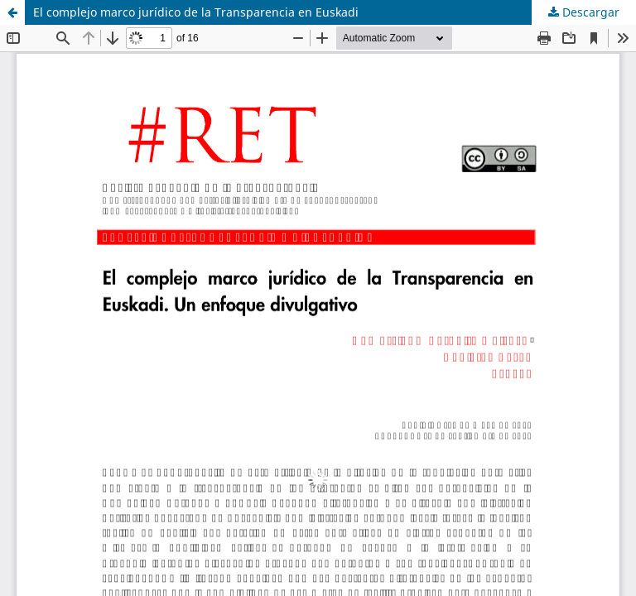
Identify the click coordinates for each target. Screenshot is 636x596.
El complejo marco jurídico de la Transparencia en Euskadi (196, 12)
